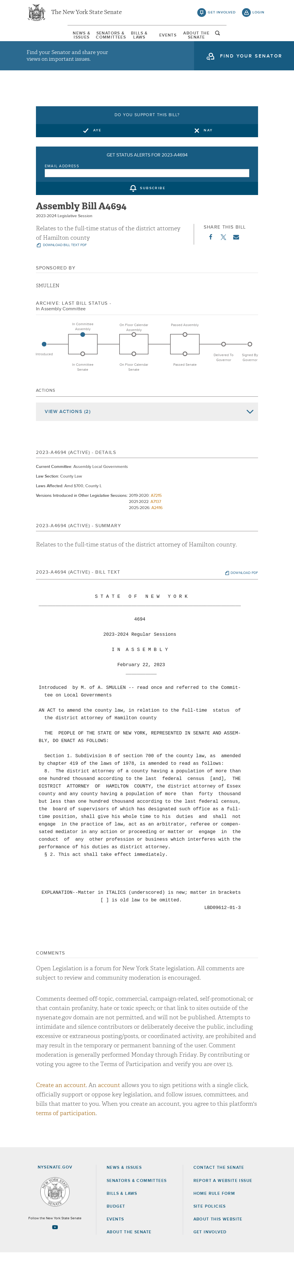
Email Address (62, 180)
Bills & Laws (135, 39)
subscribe (152, 202)
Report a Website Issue (223, 1194)
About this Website (218, 1233)
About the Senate (129, 1246)
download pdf (244, 586)
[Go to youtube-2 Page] (55, 1241)
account (109, 1098)
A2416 (156, 521)
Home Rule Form (214, 1207)
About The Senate (229, 39)
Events (182, 39)
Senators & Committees (88, 39)
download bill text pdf (64, 258)
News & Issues (41, 39)
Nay (208, 144)
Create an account (61, 1098)
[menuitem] (41, 39)
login (258, 14)
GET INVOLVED (210, 1246)
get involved (222, 14)
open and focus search (258, 38)
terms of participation (66, 1126)
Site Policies (209, 1220)
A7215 (156, 509)
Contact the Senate (218, 1181)
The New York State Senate (86, 15)
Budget (116, 1220)
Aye (97, 144)
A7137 (156, 515)
